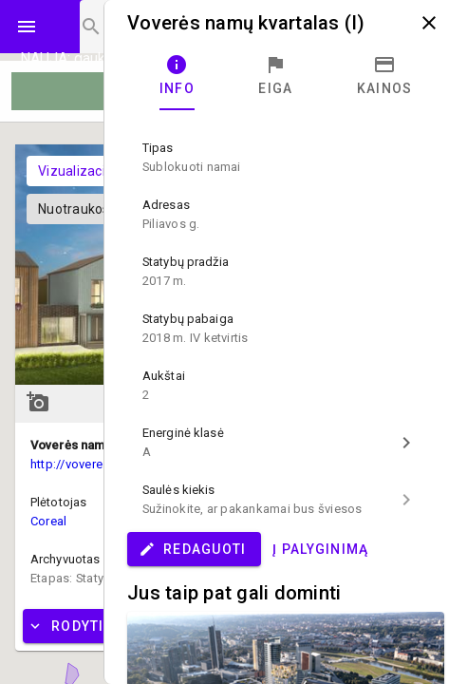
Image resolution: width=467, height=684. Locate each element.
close (429, 22)
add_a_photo (38, 401)
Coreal (48, 521)
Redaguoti (192, 549)
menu (26, 26)
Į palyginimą (320, 549)
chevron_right (406, 442)
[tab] (177, 76)
